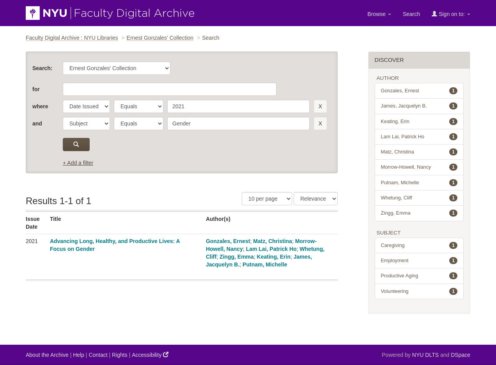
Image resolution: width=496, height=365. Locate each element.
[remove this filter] (320, 106)
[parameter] (86, 106)
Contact (98, 355)
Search (411, 14)
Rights (120, 355)
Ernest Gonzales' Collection (160, 38)
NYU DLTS (425, 355)
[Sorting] (316, 198)
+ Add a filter (78, 163)
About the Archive (47, 355)
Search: (42, 68)
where (40, 106)
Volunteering (419, 291)
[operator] (138, 106)
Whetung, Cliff (419, 197)
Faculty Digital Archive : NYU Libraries (72, 38)
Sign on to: (451, 14)
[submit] (76, 144)
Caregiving (419, 245)
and (37, 123)
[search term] (238, 106)
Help (78, 355)
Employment (419, 260)
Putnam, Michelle (265, 264)
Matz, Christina (272, 241)
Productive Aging (419, 275)
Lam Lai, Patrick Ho (271, 249)
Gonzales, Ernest (228, 241)
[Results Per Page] (267, 198)
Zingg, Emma (237, 257)
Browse (379, 14)
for (36, 89)
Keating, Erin (274, 257)
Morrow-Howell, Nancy (419, 167)
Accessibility (150, 354)
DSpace (460, 355)
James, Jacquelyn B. (419, 105)
